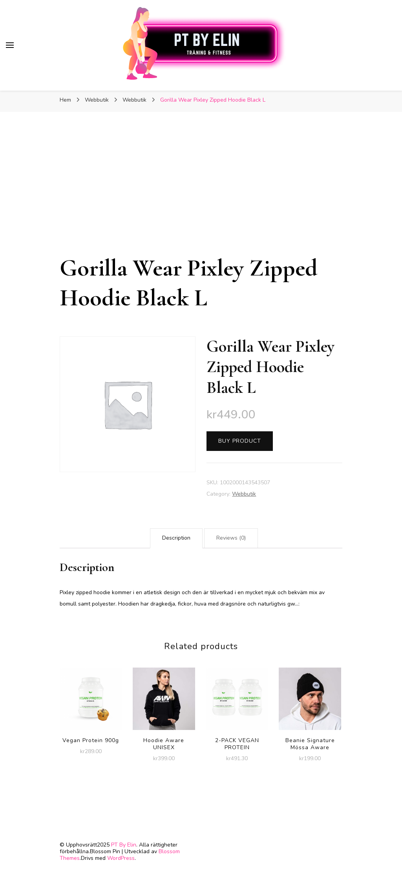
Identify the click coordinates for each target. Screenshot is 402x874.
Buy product (239, 441)
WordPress (121, 858)
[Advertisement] (201, 194)
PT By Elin (123, 844)
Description (176, 538)
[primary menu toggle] (10, 45)
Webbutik (244, 494)
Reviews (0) (231, 538)
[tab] (176, 538)
